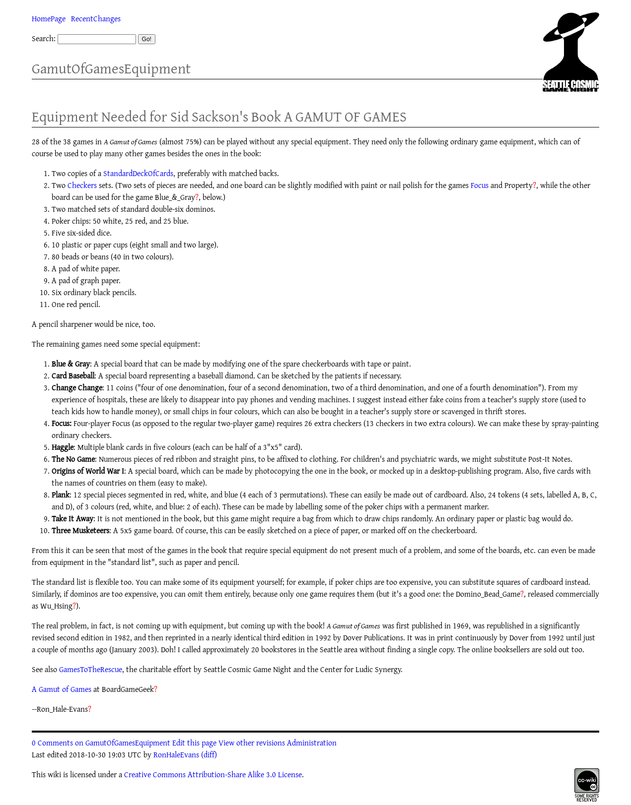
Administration (312, 742)
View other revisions (251, 742)
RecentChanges (96, 18)
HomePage (49, 18)
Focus (480, 185)
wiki (54, 774)
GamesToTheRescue (90, 669)
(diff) (209, 754)
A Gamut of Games (61, 689)
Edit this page (194, 742)
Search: (44, 38)
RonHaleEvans (176, 754)
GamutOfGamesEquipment (111, 68)
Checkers (82, 185)
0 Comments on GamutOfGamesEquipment (101, 742)
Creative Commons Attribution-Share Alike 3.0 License (213, 774)
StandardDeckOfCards (138, 173)
